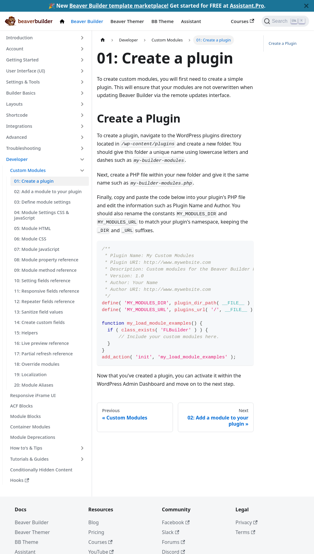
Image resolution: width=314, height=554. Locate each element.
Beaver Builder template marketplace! (118, 5)
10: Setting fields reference (42, 280)
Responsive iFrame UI (33, 395)
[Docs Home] (63, 21)
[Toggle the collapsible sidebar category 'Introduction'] (82, 38)
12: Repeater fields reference (44, 301)
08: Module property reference (46, 260)
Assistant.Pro (247, 5)
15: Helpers (26, 333)
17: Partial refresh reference (43, 354)
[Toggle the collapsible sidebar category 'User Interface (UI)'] (82, 71)
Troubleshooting (23, 148)
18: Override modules (36, 364)
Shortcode (17, 115)
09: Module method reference (45, 270)
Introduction (19, 38)
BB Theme (162, 21)
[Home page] (103, 40)
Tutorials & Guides (29, 459)
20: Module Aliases (33, 385)
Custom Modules (28, 170)
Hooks (19, 480)
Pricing (96, 532)
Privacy (247, 522)
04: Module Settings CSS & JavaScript (41, 215)
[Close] (306, 6)
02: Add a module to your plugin (48, 191)
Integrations (19, 126)
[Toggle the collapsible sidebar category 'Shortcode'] (82, 115)
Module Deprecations (32, 437)
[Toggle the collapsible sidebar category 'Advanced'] (82, 137)
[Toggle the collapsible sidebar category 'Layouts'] (82, 104)
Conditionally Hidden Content (41, 470)
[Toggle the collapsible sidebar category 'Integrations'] (82, 126)
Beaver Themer (127, 21)
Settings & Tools (23, 82)
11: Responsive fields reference (46, 291)
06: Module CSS (30, 239)
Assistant (191, 21)
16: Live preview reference (41, 343)
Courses (242, 21)
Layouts (14, 104)
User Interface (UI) (25, 71)
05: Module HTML (32, 228)
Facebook (176, 522)
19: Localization (30, 374)
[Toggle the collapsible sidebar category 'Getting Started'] (82, 60)
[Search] (285, 21)
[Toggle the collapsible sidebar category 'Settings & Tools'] (82, 82)
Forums (173, 542)
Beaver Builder (87, 21)
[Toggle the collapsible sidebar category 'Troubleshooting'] (82, 148)
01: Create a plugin (34, 181)
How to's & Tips (26, 448)
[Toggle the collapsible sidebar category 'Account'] (82, 49)
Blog (93, 522)
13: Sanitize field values (38, 312)
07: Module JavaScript (36, 249)
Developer (17, 159)
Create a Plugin (283, 43)
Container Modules (30, 427)
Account (14, 49)
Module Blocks (25, 416)
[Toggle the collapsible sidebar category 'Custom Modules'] (82, 170)
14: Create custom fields (39, 322)
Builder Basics (21, 93)
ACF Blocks (21, 406)
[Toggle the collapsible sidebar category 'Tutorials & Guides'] (82, 459)
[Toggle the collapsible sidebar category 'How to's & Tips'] (82, 448)
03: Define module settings (42, 202)
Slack (170, 532)
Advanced (16, 137)
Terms (245, 532)
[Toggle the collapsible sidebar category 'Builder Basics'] (82, 93)
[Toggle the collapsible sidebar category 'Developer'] (82, 159)
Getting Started (22, 60)
